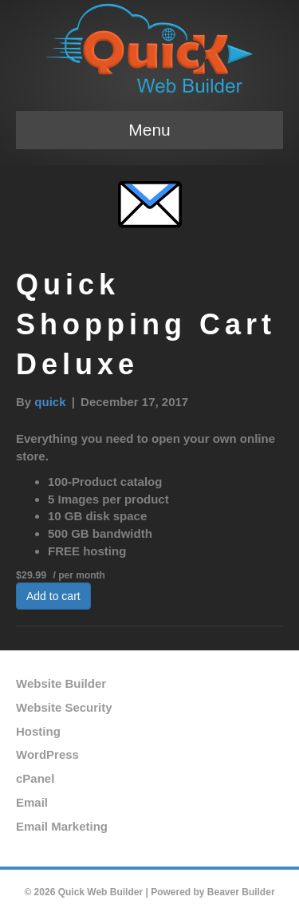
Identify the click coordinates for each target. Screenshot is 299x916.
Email (32, 802)
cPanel (35, 778)
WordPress (47, 754)
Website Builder (61, 683)
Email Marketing (62, 826)
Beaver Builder (241, 892)
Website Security (64, 707)
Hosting (38, 731)
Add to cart (53, 596)
